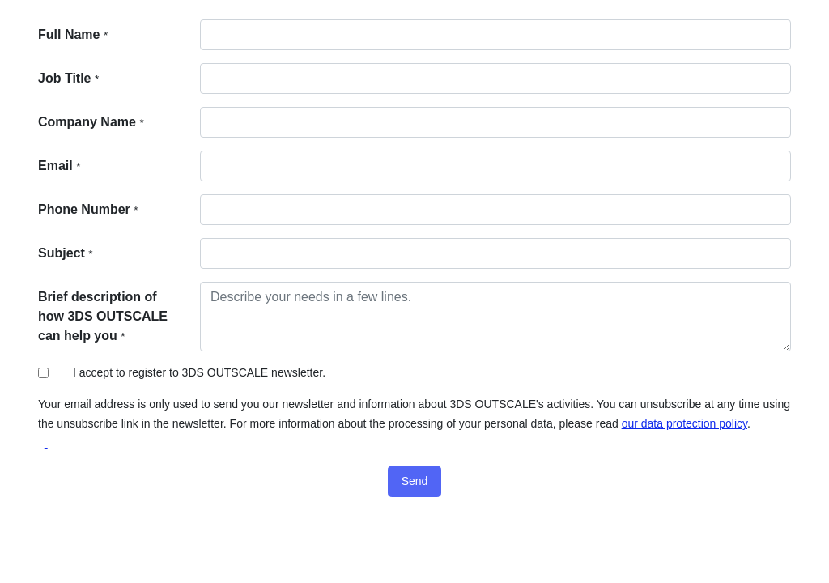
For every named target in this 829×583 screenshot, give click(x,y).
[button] (415, 481)
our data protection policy (684, 423)
